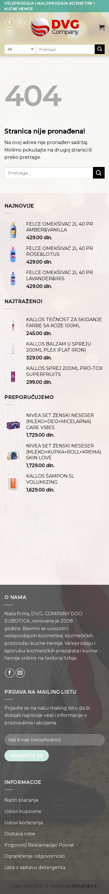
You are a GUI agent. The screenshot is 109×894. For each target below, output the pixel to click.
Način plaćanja (21, 800)
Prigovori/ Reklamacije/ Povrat (39, 845)
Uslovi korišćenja (23, 822)
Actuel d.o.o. (85, 885)
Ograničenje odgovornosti (34, 856)
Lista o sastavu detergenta (34, 867)
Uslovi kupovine (22, 811)
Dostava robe (19, 834)
